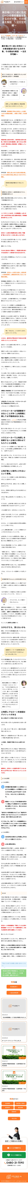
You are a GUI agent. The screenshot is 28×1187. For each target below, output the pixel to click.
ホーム (2, 35)
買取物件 (14, 1111)
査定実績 (20, 1107)
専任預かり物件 (20, 1103)
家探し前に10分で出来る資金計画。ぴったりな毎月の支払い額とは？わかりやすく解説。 (13, 175)
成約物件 (7, 1107)
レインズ (14, 420)
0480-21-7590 (15, 1162)
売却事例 (7, 1103)
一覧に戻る (14, 1118)
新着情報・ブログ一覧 (11, 35)
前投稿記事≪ (14, 987)
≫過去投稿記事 (14, 993)
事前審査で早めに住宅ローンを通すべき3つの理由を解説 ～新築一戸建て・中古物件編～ (14, 113)
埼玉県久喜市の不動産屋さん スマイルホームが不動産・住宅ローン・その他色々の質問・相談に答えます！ (13, 973)
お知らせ (21, 35)
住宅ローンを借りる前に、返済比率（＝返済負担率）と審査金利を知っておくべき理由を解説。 (13, 274)
